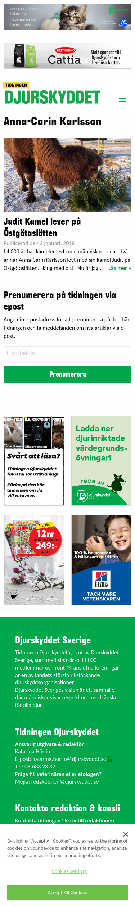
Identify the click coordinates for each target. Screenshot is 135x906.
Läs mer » (119, 268)
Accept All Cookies (67, 892)
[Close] (125, 834)
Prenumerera (67, 374)
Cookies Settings (69, 871)
